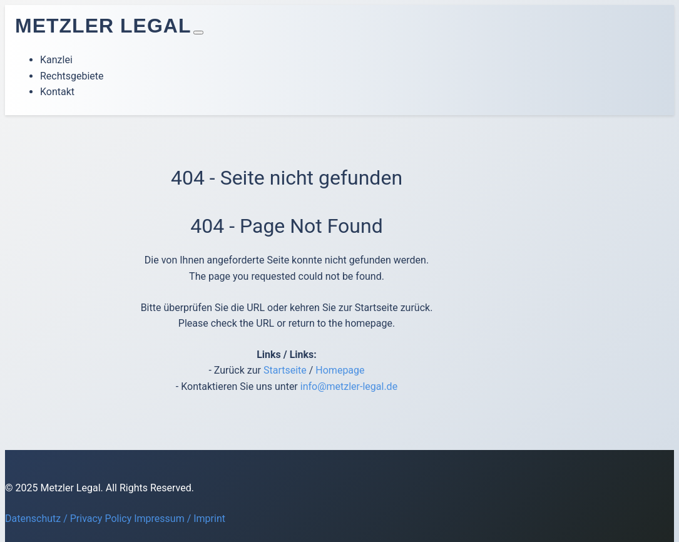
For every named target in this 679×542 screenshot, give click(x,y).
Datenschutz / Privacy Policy (68, 518)
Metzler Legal (103, 25)
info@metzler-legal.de (348, 386)
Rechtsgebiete (72, 76)
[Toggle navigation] (198, 32)
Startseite (285, 370)
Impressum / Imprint (179, 518)
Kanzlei (56, 60)
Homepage (339, 370)
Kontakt (57, 92)
